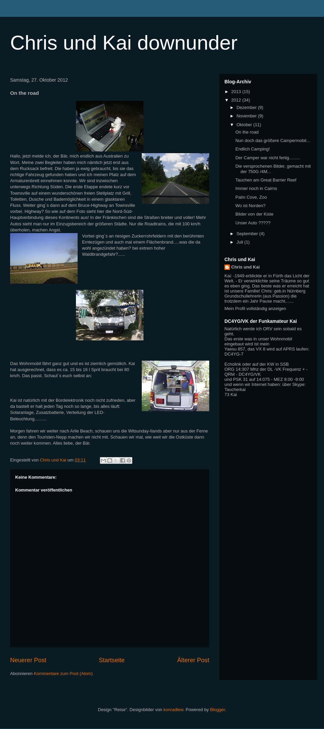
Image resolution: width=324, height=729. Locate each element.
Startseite (112, 660)
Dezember (247, 107)
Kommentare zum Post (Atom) (63, 673)
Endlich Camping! (252, 148)
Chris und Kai (245, 267)
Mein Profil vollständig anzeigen (255, 308)
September (248, 233)
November (247, 115)
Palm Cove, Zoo (251, 197)
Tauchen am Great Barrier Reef (265, 180)
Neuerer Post (28, 660)
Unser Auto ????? (252, 222)
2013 (236, 91)
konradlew (173, 709)
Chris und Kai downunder (124, 42)
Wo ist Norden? (250, 205)
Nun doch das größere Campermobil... (272, 140)
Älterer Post (193, 660)
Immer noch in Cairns (256, 188)
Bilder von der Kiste (254, 214)
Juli (240, 242)
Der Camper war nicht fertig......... (267, 157)
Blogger (217, 709)
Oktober (245, 124)
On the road (247, 132)
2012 (236, 100)
